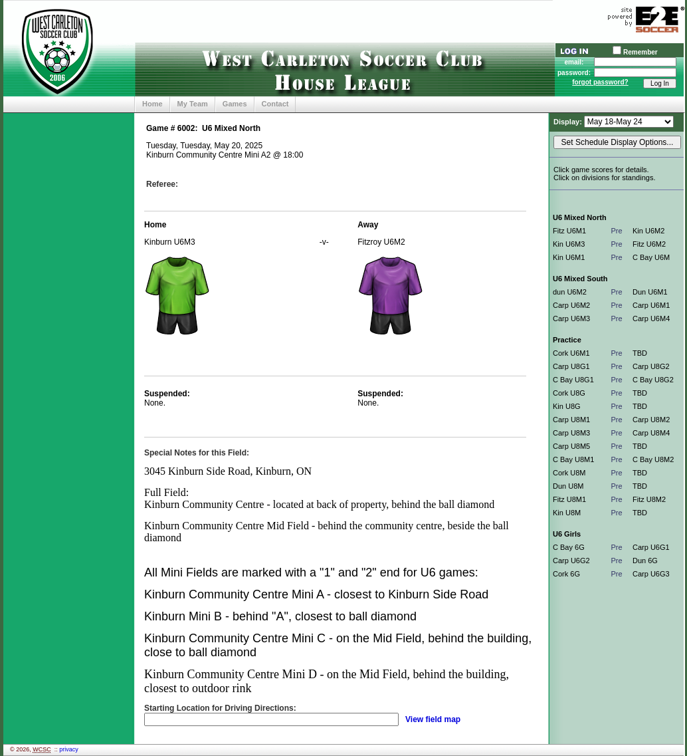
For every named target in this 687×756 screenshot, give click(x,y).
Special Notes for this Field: (196, 452)
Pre (616, 231)
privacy (68, 749)
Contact (275, 104)
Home (152, 104)
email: (574, 62)
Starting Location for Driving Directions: (220, 708)
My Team (192, 104)
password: (574, 72)
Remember (640, 52)
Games (235, 104)
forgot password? (600, 82)
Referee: (162, 184)
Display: (568, 122)
